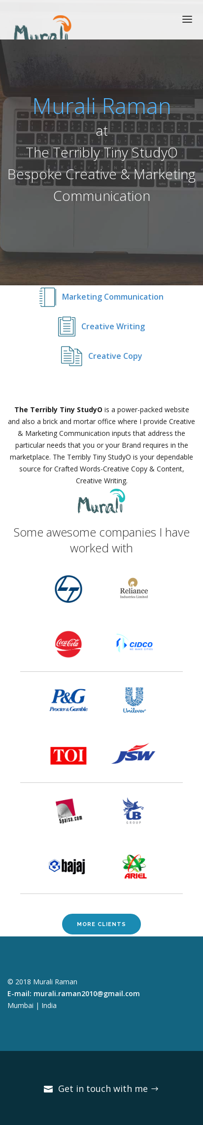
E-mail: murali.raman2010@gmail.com (73, 993)
